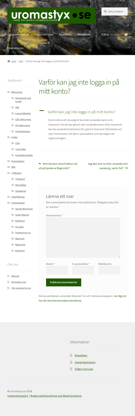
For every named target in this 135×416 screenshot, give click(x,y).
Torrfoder (20, 149)
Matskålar (20, 185)
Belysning (16, 92)
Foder (14, 137)
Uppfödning (18, 196)
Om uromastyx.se (17, 34)
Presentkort (17, 161)
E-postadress (81, 264)
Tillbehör (16, 173)
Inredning (20, 191)
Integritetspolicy (85, 362)
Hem (13, 61)
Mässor (15, 276)
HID (17, 107)
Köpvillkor (65, 34)
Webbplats (105, 264)
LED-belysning (23, 119)
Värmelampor (22, 131)
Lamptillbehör (23, 113)
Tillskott (20, 179)
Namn (50, 264)
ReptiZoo (20, 244)
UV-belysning (22, 125)
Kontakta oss (15, 48)
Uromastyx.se (23, 232)
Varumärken (18, 202)
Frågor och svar (43, 34)
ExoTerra (20, 250)
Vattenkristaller (24, 155)
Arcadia (19, 226)
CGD (17, 143)
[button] (83, 112)
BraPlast (20, 220)
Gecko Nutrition (24, 208)
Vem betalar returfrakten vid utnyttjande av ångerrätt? (58, 166)
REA (13, 167)
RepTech (19, 238)
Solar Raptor (22, 214)
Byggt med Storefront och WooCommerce (56, 395)
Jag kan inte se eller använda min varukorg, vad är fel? (108, 166)
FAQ (21, 61)
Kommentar (54, 215)
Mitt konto (84, 34)
